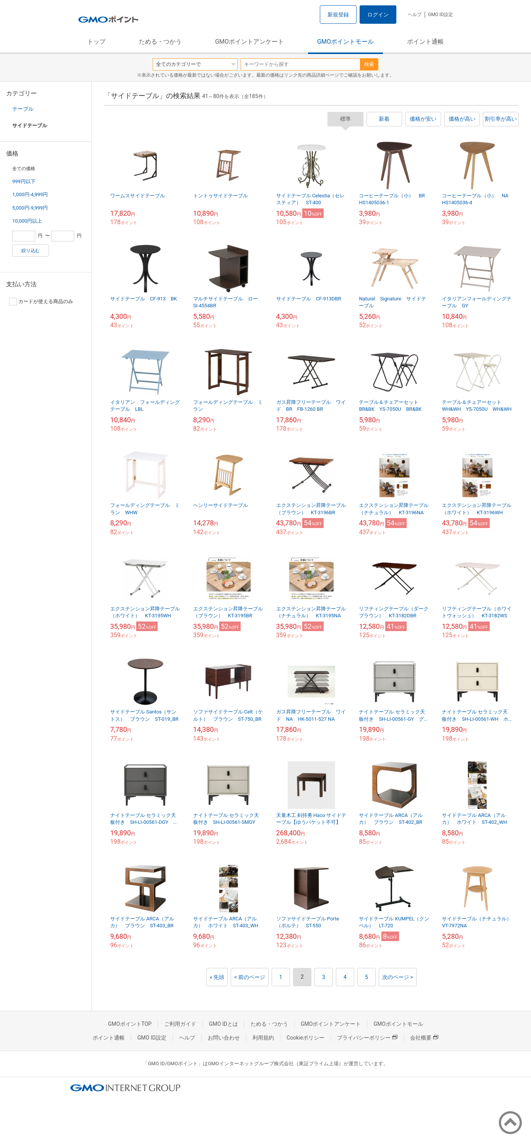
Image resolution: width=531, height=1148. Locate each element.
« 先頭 (217, 977)
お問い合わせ (224, 1038)
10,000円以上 (27, 221)
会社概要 (424, 1038)
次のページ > (397, 977)
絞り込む (30, 250)
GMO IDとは (223, 1024)
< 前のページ (249, 977)
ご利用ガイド (180, 1024)
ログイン (378, 14)
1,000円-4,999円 (30, 194)
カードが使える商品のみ (41, 301)
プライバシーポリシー (367, 1038)
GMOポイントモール (345, 41)
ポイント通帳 (425, 41)
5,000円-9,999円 (30, 208)
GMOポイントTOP (129, 1024)
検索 (369, 64)
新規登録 (338, 14)
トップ (96, 41)
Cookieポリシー (305, 1038)
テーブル (23, 109)
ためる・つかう (160, 41)
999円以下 (24, 181)
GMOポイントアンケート (249, 41)
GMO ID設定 (440, 14)
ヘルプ (415, 14)
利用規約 (263, 1038)
